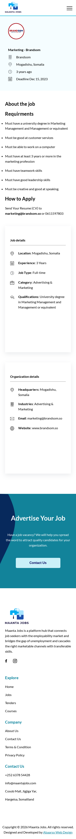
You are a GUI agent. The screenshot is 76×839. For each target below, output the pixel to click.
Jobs (8, 695)
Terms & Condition (18, 747)
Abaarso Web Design (58, 832)
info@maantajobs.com (20, 783)
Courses (11, 711)
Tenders (10, 703)
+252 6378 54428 (17, 775)
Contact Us (37, 563)
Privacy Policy (15, 755)
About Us (11, 731)
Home (9, 686)
